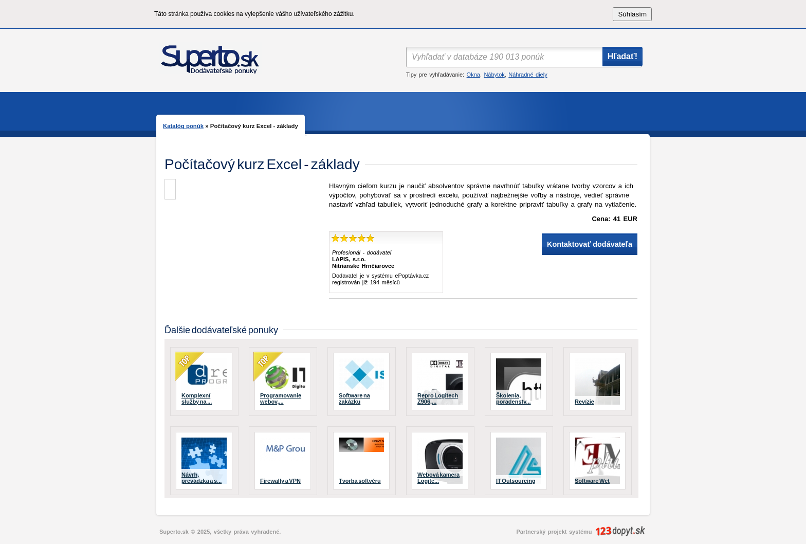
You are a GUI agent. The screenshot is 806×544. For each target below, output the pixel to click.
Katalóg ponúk (183, 126)
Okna (473, 74)
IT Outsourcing (516, 481)
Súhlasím (632, 14)
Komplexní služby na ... (196, 398)
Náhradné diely (527, 74)
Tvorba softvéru (360, 481)
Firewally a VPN (280, 481)
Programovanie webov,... (280, 398)
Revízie (584, 401)
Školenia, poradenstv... (513, 398)
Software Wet (592, 481)
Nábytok (494, 74)
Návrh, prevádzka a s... (201, 478)
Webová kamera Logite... (438, 478)
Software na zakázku (354, 398)
